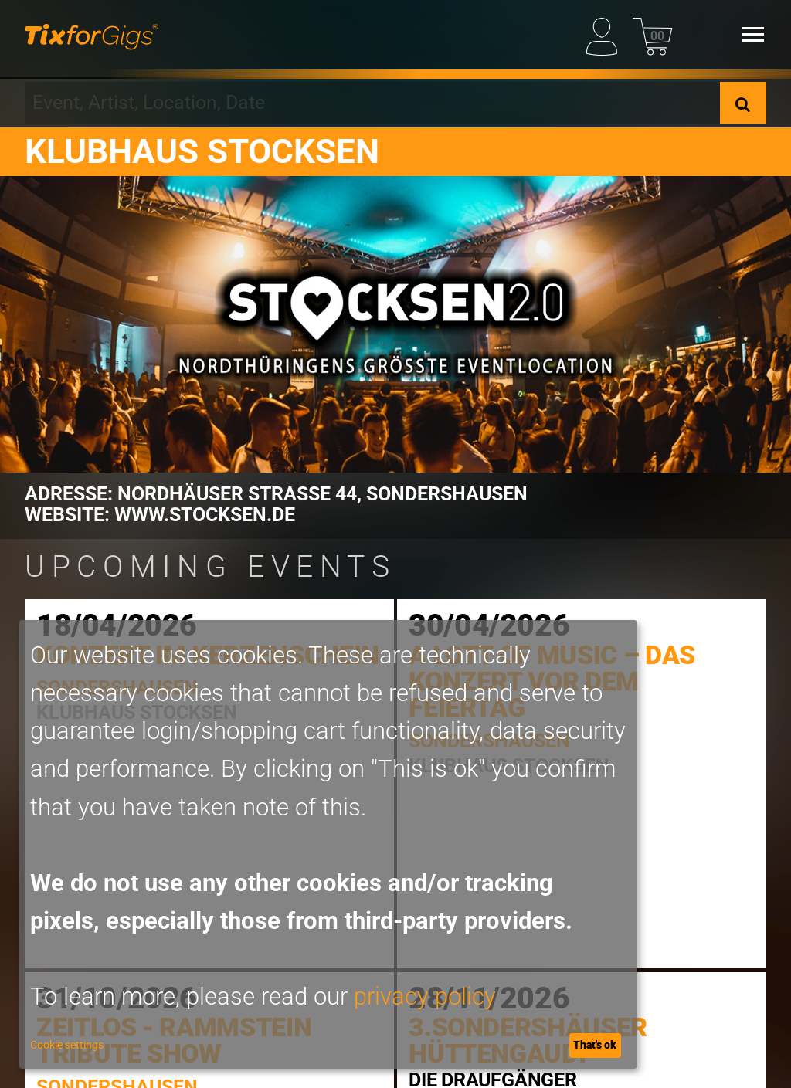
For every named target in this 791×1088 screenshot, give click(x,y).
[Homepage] (91, 34)
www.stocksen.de (204, 514)
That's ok (594, 1045)
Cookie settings (67, 1045)
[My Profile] (606, 34)
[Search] (743, 103)
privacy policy (425, 996)
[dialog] (328, 844)
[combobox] (372, 103)
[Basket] (652, 34)
